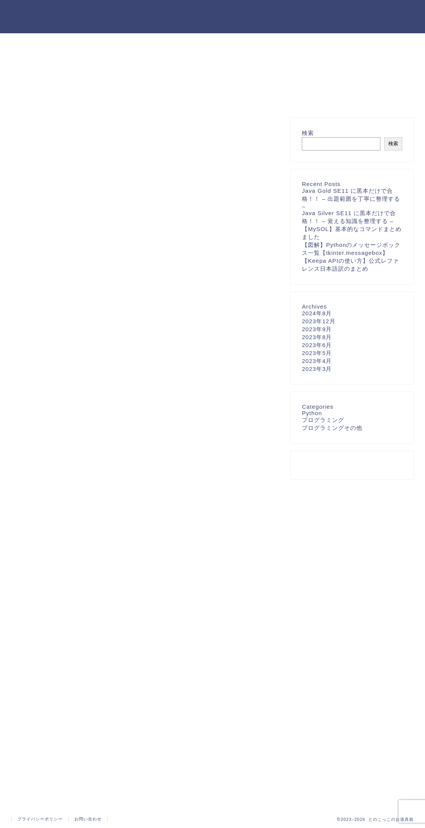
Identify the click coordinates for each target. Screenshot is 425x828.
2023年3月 (317, 369)
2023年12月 (318, 321)
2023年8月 (317, 337)
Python (312, 413)
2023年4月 (317, 361)
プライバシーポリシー (40, 819)
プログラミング (323, 420)
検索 (308, 133)
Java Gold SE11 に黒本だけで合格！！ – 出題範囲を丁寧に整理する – (351, 198)
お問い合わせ (88, 819)
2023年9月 (317, 329)
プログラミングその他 (332, 428)
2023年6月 (317, 345)
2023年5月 (317, 353)
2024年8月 (317, 313)
